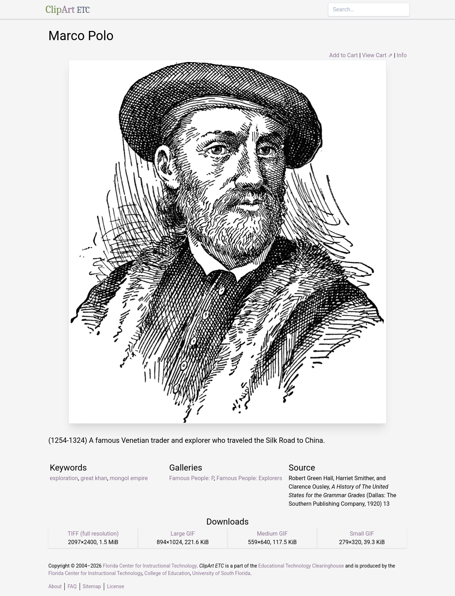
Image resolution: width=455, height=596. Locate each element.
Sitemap (92, 586)
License (115, 586)
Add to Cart (343, 55)
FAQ (72, 586)
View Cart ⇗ (377, 55)
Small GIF (362, 533)
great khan (93, 478)
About (54, 586)
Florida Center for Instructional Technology (150, 566)
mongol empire (129, 478)
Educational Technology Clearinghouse (301, 566)
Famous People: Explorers (249, 478)
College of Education (167, 573)
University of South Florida (221, 573)
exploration (64, 478)
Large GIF (183, 533)
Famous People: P (191, 478)
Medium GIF (272, 533)
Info (402, 55)
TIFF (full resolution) (93, 533)
